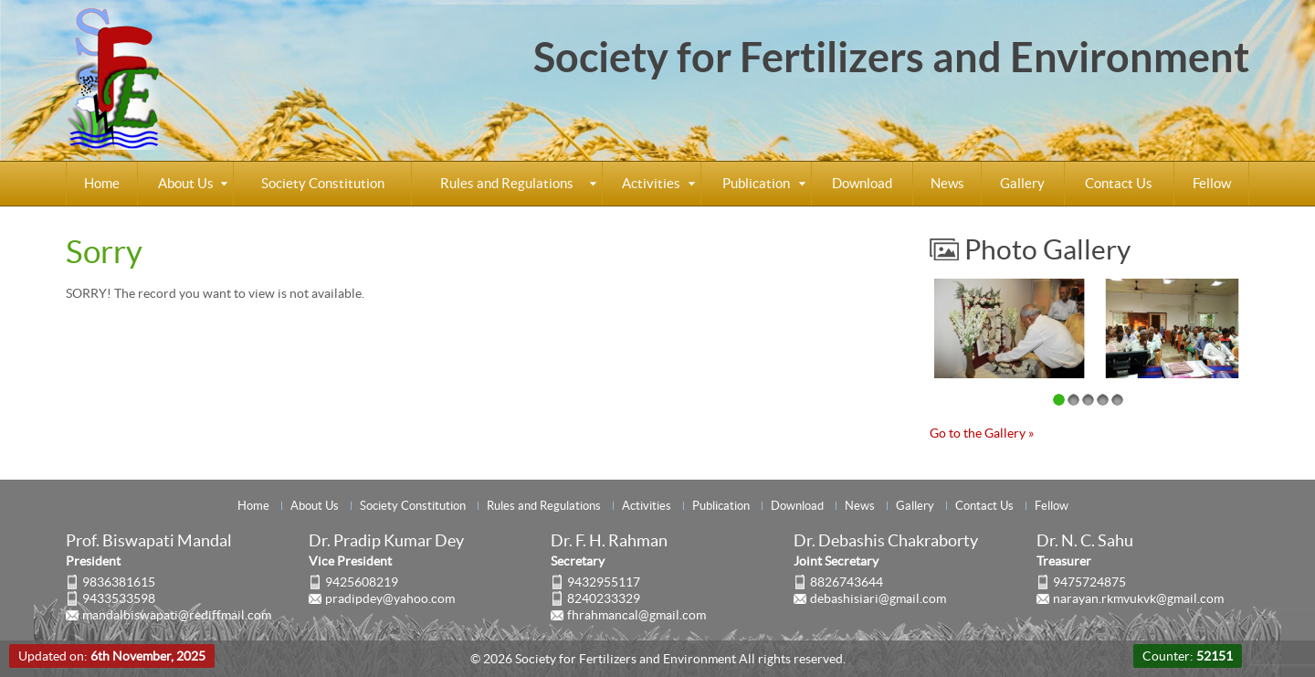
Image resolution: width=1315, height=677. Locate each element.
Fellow (1212, 183)
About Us (186, 183)
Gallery (1022, 183)
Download (862, 183)
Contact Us (1118, 183)
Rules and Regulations (506, 183)
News (947, 183)
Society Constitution (322, 183)
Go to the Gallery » (982, 433)
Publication (756, 183)
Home (102, 183)
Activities (651, 183)
